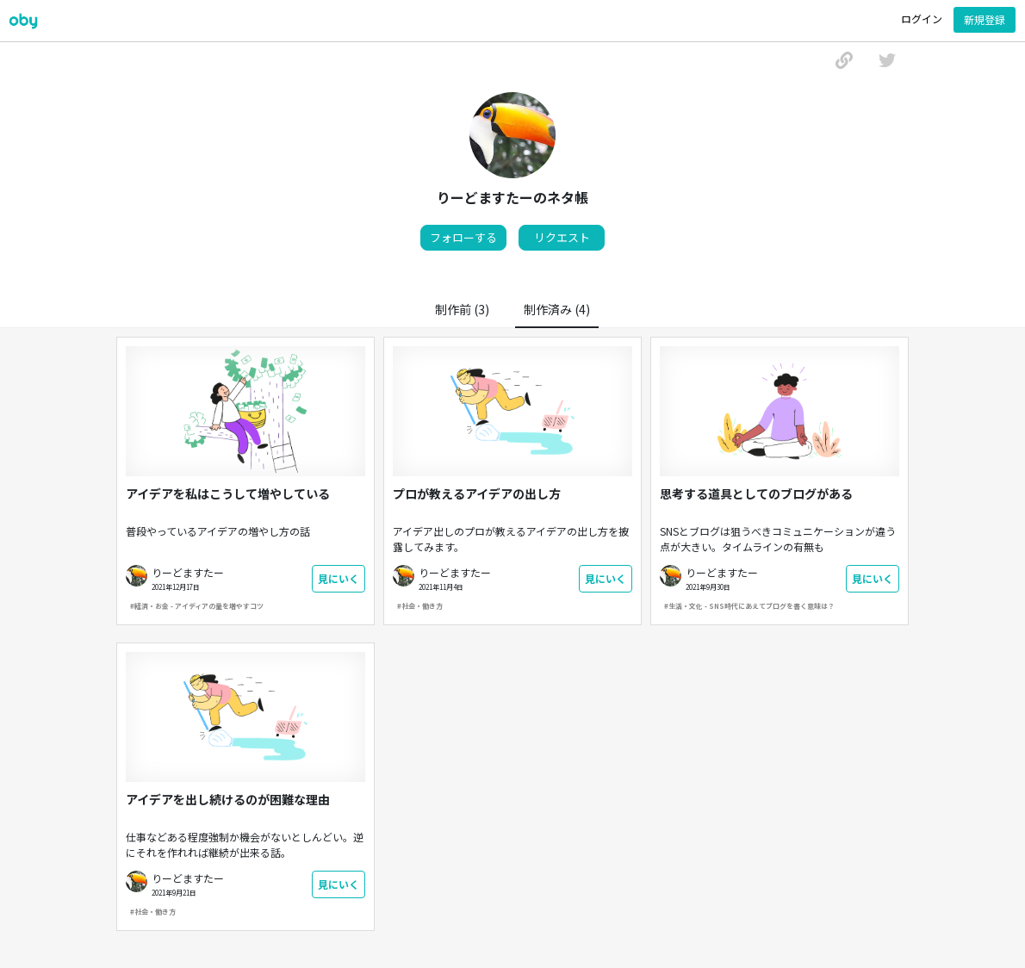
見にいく (338, 578)
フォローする (463, 237)
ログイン (921, 18)
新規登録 (984, 19)
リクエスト (562, 237)
